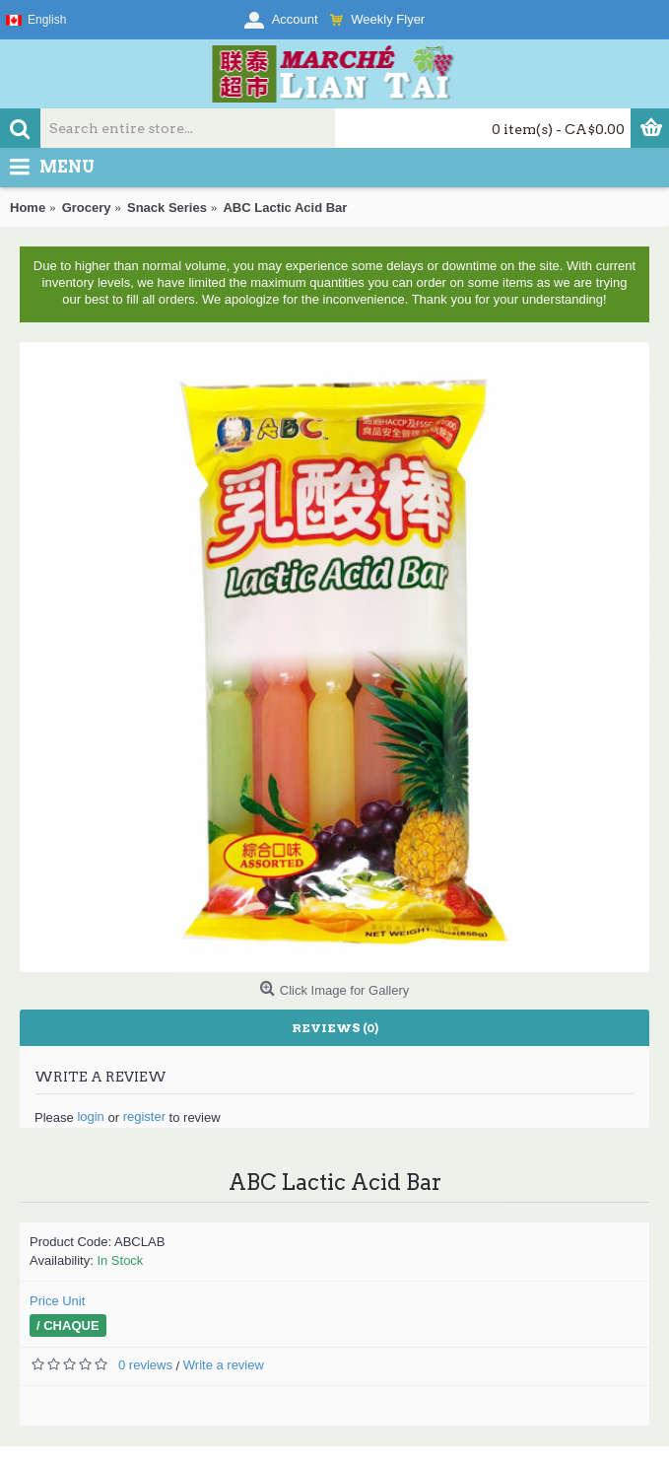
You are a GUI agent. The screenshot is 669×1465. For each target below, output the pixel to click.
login (90, 1116)
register (144, 1116)
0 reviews (145, 1365)
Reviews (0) (335, 1027)
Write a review (223, 1365)
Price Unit (57, 1300)
